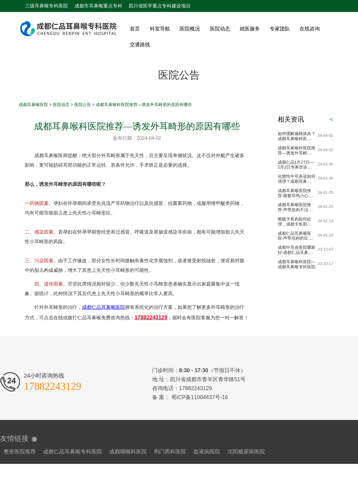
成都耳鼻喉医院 (33, 104)
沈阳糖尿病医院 (246, 452)
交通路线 (140, 44)
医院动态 (220, 29)
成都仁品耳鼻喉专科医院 (72, 452)
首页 (135, 29)
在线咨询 (310, 29)
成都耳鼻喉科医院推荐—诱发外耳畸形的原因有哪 (296, 152)
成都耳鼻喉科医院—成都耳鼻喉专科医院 (296, 264)
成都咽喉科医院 (128, 452)
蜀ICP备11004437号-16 (199, 397)
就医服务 (250, 29)
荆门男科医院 (170, 452)
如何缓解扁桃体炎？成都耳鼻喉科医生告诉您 (296, 138)
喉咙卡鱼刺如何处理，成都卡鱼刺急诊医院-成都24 (296, 224)
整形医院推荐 (20, 452)
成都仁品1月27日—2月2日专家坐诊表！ (296, 167)
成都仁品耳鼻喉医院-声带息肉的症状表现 (295, 238)
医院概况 (190, 29)
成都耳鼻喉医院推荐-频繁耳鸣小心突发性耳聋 (295, 195)
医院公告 (82, 104)
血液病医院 (206, 452)
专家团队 (280, 29)
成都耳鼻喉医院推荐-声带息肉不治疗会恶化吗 (295, 209)
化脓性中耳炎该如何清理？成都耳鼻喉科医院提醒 (296, 181)
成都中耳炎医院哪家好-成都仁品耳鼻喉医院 (296, 252)
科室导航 (160, 29)
